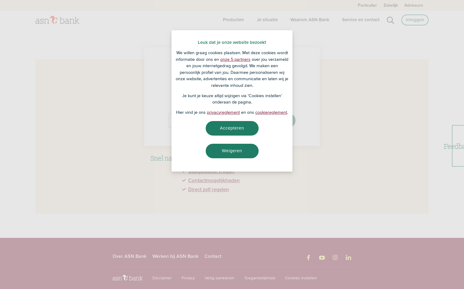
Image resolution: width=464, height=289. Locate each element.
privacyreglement (223, 112)
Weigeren (232, 150)
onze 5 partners (235, 59)
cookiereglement (271, 112)
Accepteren (232, 128)
